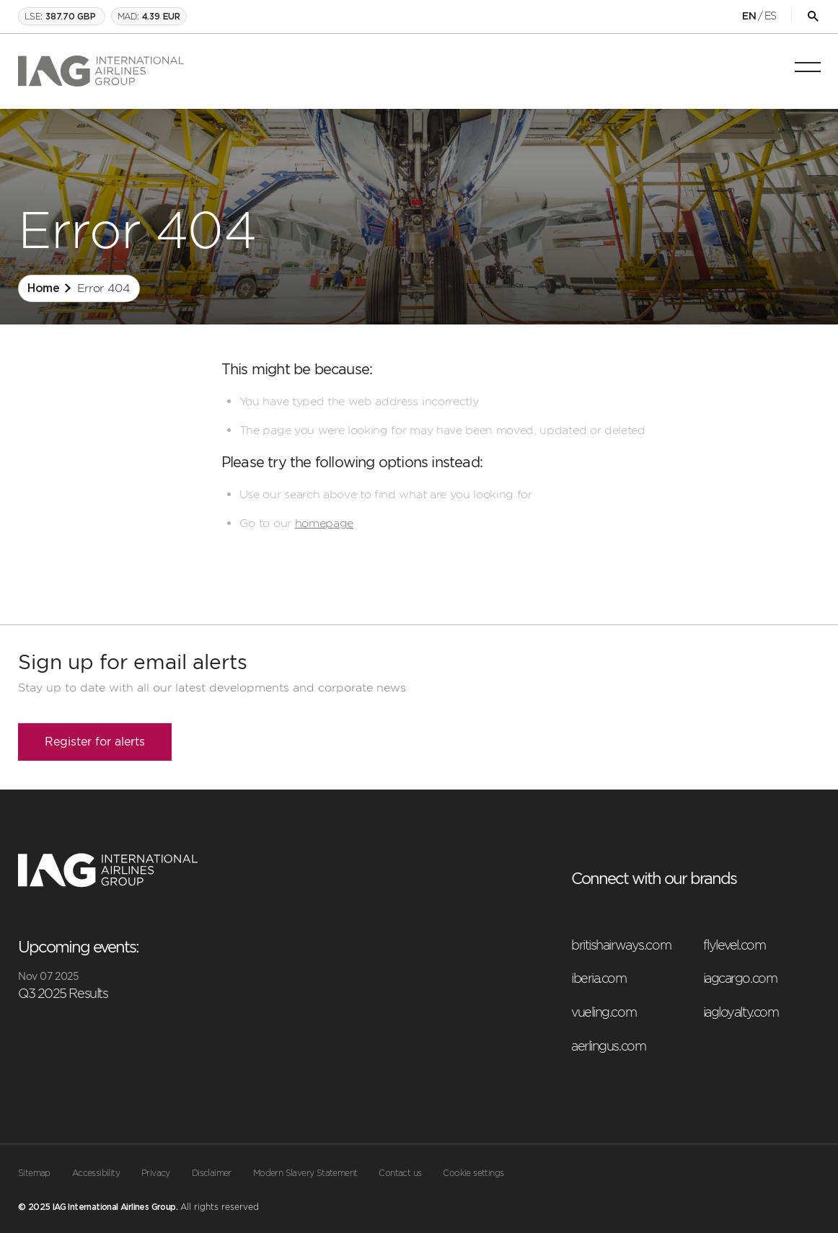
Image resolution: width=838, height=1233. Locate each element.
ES (770, 16)
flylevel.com (734, 945)
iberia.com (599, 978)
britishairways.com (621, 945)
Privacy (155, 1173)
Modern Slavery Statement (305, 1173)
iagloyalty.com (741, 1012)
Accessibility (96, 1173)
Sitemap (34, 1173)
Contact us (400, 1173)
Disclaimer (211, 1173)
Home (43, 288)
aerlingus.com (608, 1045)
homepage (324, 523)
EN (749, 17)
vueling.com (603, 1012)
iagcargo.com (740, 978)
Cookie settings (473, 1173)
